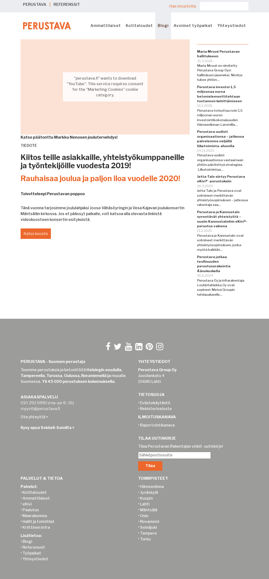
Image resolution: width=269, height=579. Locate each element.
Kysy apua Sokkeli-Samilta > (47, 427)
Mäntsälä (148, 510)
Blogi (163, 25)
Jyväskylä (149, 492)
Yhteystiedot (231, 25)
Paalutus (31, 510)
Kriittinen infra (36, 527)
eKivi (27, 504)
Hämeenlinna (152, 486)
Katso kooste (36, 233)
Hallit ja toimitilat (39, 521)
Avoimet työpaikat (193, 25)
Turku (145, 539)
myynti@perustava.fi (40, 408)
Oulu (144, 515)
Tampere (148, 533)
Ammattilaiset (105, 25)
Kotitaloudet (139, 25)
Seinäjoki (148, 527)
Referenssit (34, 547)
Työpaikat (32, 553)
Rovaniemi (149, 521)
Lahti (145, 504)
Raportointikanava (157, 425)
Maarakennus (35, 515)
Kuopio (146, 498)
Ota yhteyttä (33, 417)
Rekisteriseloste (156, 408)
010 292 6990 (34, 402)
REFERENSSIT (67, 4)
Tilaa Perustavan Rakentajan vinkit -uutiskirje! (180, 446)
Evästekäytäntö (155, 403)
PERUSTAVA (34, 4)
